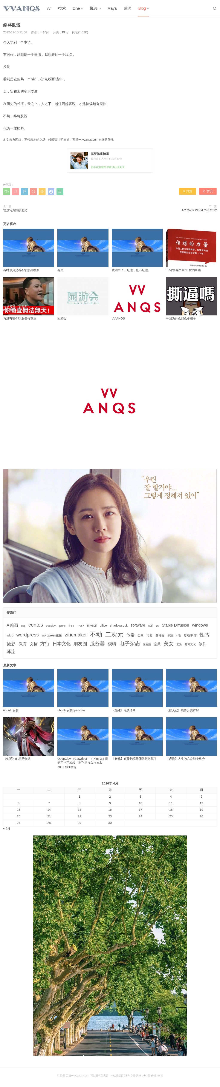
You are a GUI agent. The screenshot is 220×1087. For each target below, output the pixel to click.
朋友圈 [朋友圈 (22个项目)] (80, 643)
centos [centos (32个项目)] (35, 625)
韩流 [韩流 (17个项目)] (11, 651)
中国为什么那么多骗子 (191, 298)
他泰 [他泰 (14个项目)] (130, 635)
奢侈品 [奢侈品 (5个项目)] (160, 635)
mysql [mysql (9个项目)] (92, 625)
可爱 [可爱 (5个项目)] (150, 635)
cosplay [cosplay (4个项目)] (51, 625)
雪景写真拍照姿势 (15, 210)
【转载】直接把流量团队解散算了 (137, 738)
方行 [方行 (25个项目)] (45, 643)
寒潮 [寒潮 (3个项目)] (170, 635)
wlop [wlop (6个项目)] (10, 635)
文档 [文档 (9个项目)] (33, 644)
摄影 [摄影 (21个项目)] (11, 643)
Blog (140, 8)
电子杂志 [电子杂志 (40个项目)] (129, 643)
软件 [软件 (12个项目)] (202, 644)
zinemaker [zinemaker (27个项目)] (76, 635)
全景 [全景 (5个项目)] (141, 635)
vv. (49, 8)
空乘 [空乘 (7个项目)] (157, 644)
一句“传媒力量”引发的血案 (191, 250)
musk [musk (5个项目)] (80, 625)
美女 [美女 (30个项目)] (169, 643)
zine (75, 8)
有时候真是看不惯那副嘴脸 (28, 250)
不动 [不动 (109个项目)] (96, 634)
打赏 (187, 191)
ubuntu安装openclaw (82, 690)
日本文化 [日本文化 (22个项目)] (62, 643)
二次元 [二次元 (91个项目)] (114, 634)
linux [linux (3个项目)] (71, 625)
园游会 (82, 298)
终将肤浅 (108, 139)
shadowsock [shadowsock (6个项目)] (119, 625)
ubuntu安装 (28, 690)
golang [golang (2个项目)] (62, 625)
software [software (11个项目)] (138, 625)
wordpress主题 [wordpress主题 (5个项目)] (52, 635)
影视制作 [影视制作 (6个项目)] (190, 635)
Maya (110, 8)
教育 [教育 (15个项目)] (23, 644)
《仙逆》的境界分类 (28, 738)
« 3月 (6, 828)
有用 (82, 250)
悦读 (92, 8)
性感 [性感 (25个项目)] (204, 635)
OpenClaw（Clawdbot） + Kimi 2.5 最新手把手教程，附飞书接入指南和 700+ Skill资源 (82, 743)
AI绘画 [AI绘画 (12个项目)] (12, 625)
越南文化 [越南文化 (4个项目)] (190, 644)
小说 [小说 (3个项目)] (178, 635)
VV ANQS (137, 298)
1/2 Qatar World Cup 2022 (199, 210)
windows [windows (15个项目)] (200, 625)
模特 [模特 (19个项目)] (112, 643)
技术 (61, 8)
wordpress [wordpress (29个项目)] (27, 635)
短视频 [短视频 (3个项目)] (147, 644)
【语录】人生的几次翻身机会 (191, 738)
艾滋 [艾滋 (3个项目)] (179, 644)
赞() (208, 191)
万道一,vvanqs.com (85, 139)
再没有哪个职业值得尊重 (28, 298)
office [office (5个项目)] (103, 625)
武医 (126, 8)
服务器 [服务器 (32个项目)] (97, 643)
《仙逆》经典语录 (137, 690)
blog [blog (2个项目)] (23, 625)
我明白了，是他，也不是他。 (137, 250)
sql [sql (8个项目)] (150, 625)
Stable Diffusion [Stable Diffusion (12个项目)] (175, 625)
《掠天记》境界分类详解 (191, 690)
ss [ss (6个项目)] (157, 625)
